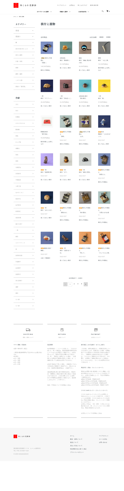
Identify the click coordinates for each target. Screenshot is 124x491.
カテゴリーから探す (43, 12)
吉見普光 (19, 189)
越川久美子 (20, 245)
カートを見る (105, 469)
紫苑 (17, 175)
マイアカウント (61, 5)
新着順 (108, 37)
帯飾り (18, 36)
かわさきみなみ (22, 134)
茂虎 (17, 168)
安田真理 (19, 238)
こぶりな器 (20, 87)
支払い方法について (82, 476)
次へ (84, 283)
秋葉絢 (18, 127)
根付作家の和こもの (22, 51)
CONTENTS (82, 12)
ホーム (15, 16)
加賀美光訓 (20, 280)
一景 (17, 252)
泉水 (17, 120)
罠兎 (17, 147)
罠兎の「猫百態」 (22, 94)
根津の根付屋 (94, 5)
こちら (69, 415)
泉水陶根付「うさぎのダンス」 (104, 134)
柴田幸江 (19, 217)
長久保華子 (20, 307)
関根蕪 (18, 141)
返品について (80, 472)
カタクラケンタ (22, 266)
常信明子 (19, 301)
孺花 (17, 321)
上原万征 (19, 203)
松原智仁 (19, 231)
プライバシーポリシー (83, 482)
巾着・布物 (20, 66)
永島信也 (19, 182)
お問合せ (72, 5)
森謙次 (18, 161)
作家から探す (64, 12)
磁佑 (17, 259)
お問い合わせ (105, 472)
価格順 (101, 37)
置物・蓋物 (20, 80)
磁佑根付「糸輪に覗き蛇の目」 (85, 60)
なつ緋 (18, 328)
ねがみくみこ (21, 210)
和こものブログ (82, 5)
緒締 (17, 73)
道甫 (17, 314)
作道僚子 (19, 287)
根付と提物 (23, 16)
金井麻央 (19, 224)
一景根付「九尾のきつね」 (65, 250)
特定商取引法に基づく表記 (84, 479)
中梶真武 (19, 196)
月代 (17, 113)
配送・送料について (82, 469)
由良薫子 (19, 294)
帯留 (17, 30)
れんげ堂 (19, 154)
